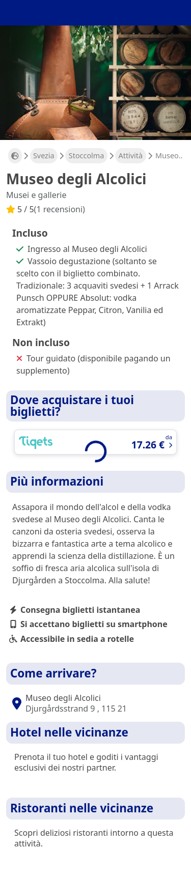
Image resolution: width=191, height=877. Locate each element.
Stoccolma (86, 155)
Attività (131, 155)
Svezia (43, 155)
